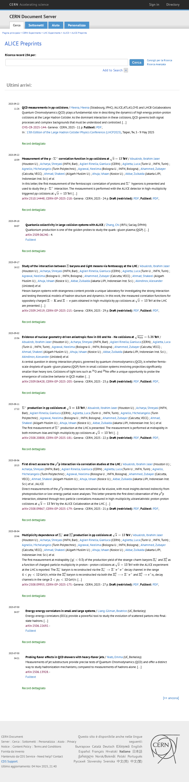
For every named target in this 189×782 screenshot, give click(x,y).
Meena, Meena (80, 108)
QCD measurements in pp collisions (45, 108)
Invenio (19, 751)
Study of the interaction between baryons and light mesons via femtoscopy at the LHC (79, 266)
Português (135, 756)
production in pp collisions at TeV (53, 408)
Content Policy (22, 747)
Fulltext (30, 240)
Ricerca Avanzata (156, 64)
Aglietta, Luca (131, 164)
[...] (124, 122)
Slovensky (94, 761)
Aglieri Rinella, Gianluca (95, 164)
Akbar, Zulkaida (134, 174)
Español (84, 751)
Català (96, 746)
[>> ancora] (171, 698)
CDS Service (27, 756)
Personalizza (77, 25)
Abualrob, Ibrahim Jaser (145, 159)
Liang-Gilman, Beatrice (112, 611)
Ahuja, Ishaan (100, 174)
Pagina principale (11, 32)
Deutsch (108, 746)
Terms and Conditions (47, 747)
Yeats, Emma (115, 657)
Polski (121, 756)
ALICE (66, 32)
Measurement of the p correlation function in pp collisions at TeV (74, 159)
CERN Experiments (31, 32)
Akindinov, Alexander (149, 281)
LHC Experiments (51, 32)
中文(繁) (136, 761)
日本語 (137, 751)
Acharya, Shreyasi (51, 164)
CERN (29, 4)
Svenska (109, 761)
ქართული (85, 756)
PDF (99, 127)
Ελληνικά (123, 746)
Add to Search (113, 70)
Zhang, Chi (112, 225)
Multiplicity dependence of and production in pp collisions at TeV (76, 535)
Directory (173, 4)
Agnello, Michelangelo (36, 169)
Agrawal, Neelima (89, 169)
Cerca (17, 25)
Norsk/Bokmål (105, 756)
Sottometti (36, 25)
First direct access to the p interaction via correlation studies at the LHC (71, 464)
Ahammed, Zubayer (153, 169)
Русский (79, 761)
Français (98, 751)
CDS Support (9, 761)
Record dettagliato (34, 144)
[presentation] (54, 158)
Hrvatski (112, 751)
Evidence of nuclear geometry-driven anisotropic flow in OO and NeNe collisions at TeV (90, 337)
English (136, 746)
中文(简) (123, 761)
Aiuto (56, 25)
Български (82, 746)
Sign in (154, 4)
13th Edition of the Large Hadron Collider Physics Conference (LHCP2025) (74, 132)
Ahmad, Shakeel (54, 174)
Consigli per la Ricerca (159, 60)
